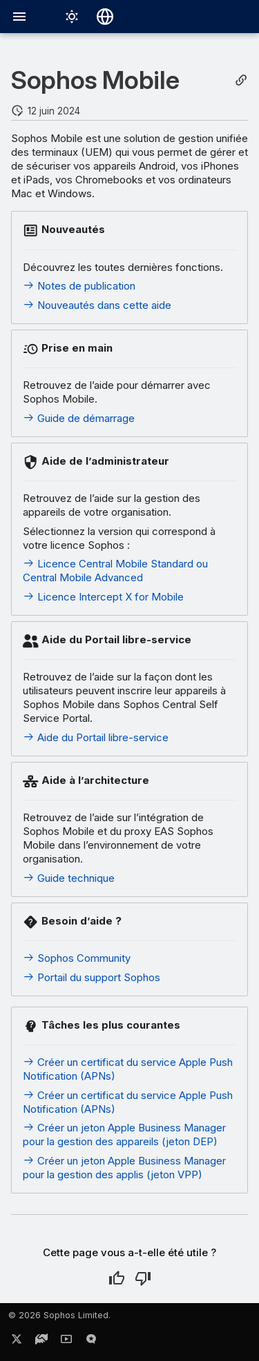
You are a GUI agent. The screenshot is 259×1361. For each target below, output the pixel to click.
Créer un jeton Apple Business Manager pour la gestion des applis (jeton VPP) (124, 1167)
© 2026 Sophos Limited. (59, 1315)
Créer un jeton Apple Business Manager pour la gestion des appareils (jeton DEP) (124, 1134)
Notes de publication (79, 285)
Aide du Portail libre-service (96, 737)
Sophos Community (77, 958)
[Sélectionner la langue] (105, 16)
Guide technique (69, 878)
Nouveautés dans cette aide (97, 305)
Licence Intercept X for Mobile (103, 596)
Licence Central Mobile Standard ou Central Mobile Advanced (115, 570)
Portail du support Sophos (91, 977)
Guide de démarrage (79, 418)
